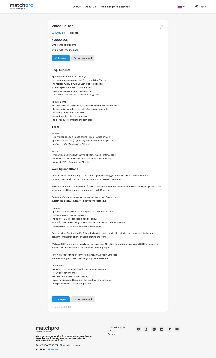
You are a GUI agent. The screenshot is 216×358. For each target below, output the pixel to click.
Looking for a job (116, 327)
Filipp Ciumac (52, 349)
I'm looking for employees (115, 7)
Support (112, 334)
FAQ (110, 331)
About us (91, 7)
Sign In (200, 6)
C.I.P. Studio (58, 32)
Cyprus (76, 7)
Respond (60, 58)
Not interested (83, 58)
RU (182, 6)
